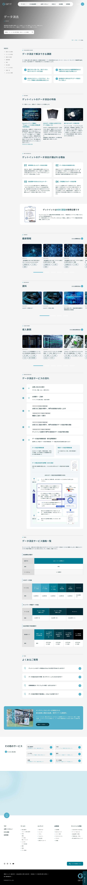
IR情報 (56, 840)
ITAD (23, 833)
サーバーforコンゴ (76, 831)
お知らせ (54, 4)
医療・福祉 (67, 357)
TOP (5, 826)
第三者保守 (24, 829)
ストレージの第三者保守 (26, 831)
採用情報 (68, 4)
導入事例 (40, 838)
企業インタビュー (44, 4)
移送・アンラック (25, 839)
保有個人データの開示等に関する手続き (39, 874)
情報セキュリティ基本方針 (9, 874)
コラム (40, 834)
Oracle (25, 357)
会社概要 (57, 829)
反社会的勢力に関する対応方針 (22, 874)
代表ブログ (41, 829)
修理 (23, 848)
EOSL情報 (6, 832)
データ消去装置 (24, 843)
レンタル (23, 841)
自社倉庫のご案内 (76, 834)
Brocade (45, 357)
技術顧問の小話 (26, 264)
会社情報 (61, 4)
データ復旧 (24, 850)
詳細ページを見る (41, 724)
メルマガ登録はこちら (76, 863)
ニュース (40, 831)
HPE (80, 355)
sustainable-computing (77, 829)
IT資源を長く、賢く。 (76, 836)
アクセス (57, 838)
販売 (23, 846)
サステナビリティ (59, 836)
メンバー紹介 (58, 834)
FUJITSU (51, 357)
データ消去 (34, 264)
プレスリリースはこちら (27, 144)
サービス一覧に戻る (11, 751)
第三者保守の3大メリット (77, 838)
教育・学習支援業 (32, 357)
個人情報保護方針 (7, 876)
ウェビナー (41, 836)
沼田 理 (25, 266)
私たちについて (58, 831)
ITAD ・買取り (26, 355)
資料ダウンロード (42, 840)
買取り (23, 835)
